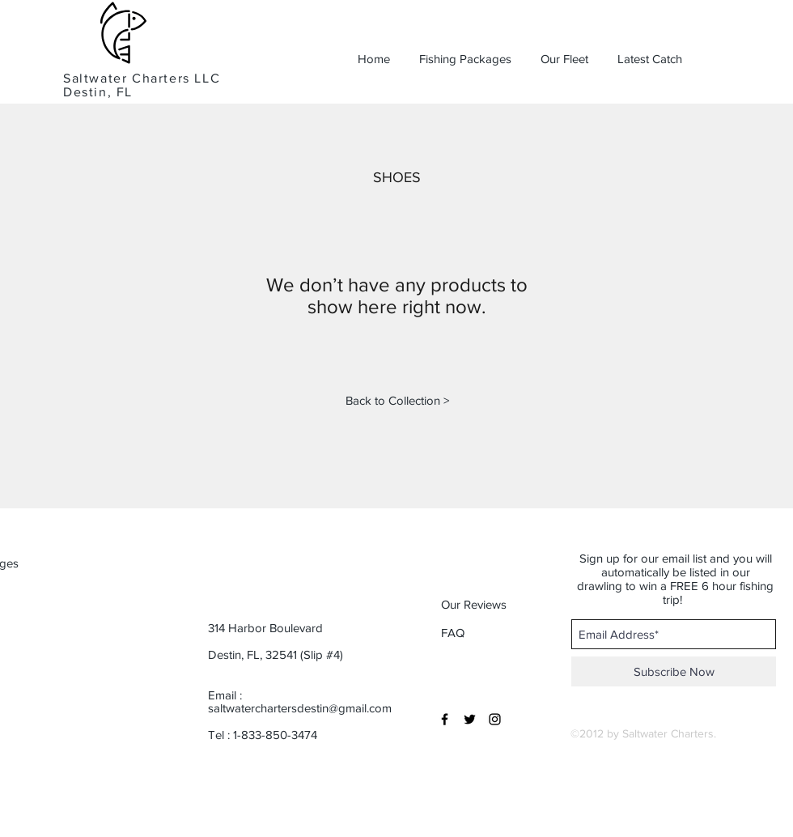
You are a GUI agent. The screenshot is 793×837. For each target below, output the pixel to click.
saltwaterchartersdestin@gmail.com (300, 708)
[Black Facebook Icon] (444, 719)
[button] (492, 604)
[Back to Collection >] (397, 400)
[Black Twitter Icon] (469, 719)
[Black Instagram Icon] (495, 719)
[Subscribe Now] (673, 671)
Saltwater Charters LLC (141, 78)
